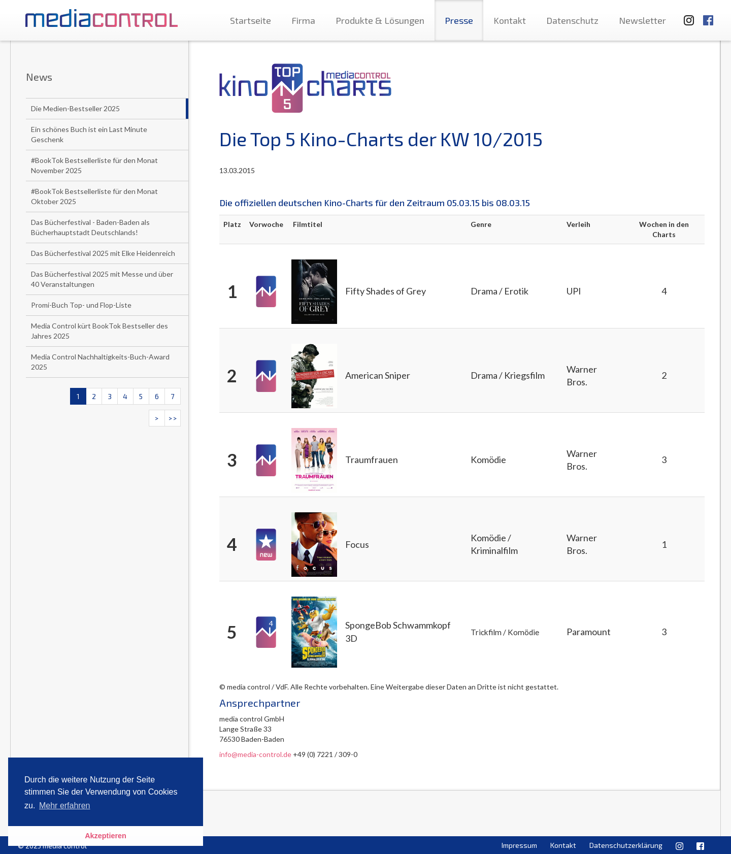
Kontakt (509, 20)
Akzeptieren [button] (105, 836)
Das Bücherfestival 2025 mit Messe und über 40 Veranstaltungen (102, 279)
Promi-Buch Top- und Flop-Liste (81, 305)
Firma (303, 20)
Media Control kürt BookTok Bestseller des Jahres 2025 (99, 330)
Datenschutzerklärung (625, 845)
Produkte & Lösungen (380, 20)
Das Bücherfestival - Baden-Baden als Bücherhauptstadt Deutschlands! (90, 227)
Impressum (519, 845)
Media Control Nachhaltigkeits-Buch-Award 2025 (100, 361)
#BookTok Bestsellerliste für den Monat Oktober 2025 (94, 196)
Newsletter (642, 20)
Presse (459, 20)
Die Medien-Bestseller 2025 (75, 108)
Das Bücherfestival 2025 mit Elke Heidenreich (103, 253)
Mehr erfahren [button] (64, 805)
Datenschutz (572, 20)
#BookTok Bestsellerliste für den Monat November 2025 (94, 165)
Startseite (250, 20)
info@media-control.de (255, 754)
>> (172, 418)
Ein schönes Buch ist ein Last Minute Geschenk (89, 134)
